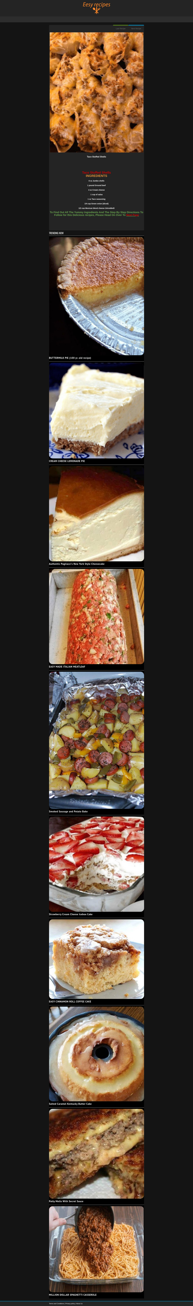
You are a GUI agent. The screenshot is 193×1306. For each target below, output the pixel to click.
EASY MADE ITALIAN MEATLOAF (67, 666)
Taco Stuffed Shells (96, 157)
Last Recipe (120, 29)
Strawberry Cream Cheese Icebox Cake (71, 914)
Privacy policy (70, 1304)
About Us (79, 1304)
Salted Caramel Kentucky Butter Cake (70, 1103)
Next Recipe (136, 29)
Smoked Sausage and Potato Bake (68, 811)
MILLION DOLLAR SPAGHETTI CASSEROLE (73, 1294)
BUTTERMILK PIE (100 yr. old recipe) (70, 357)
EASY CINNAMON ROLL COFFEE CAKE (70, 1001)
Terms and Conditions (57, 1304)
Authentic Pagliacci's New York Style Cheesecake (77, 563)
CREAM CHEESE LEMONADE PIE (67, 461)
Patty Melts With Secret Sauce (66, 1201)
